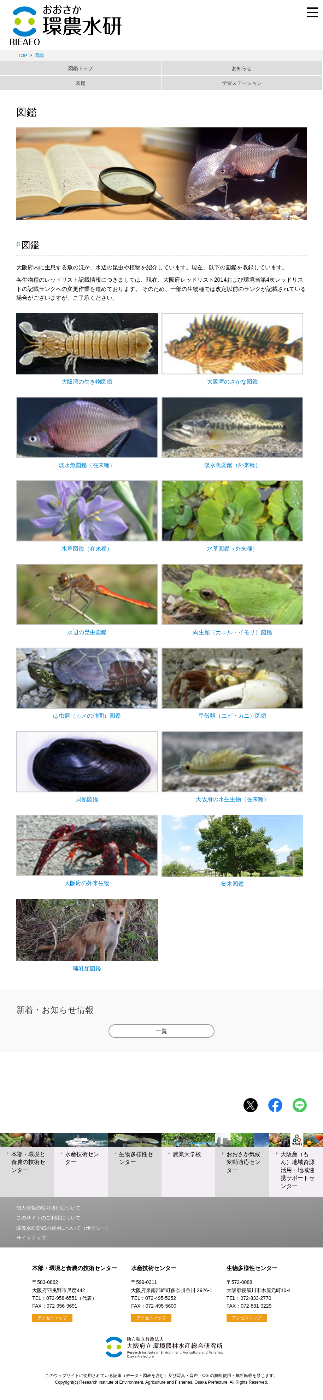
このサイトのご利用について (48, 1218)
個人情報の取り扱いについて (48, 1208)
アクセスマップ (52, 1317)
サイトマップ (31, 1238)
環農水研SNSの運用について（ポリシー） (63, 1228)
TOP (22, 55)
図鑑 (39, 55)
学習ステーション (242, 83)
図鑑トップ (80, 68)
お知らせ (242, 68)
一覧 (161, 1031)
